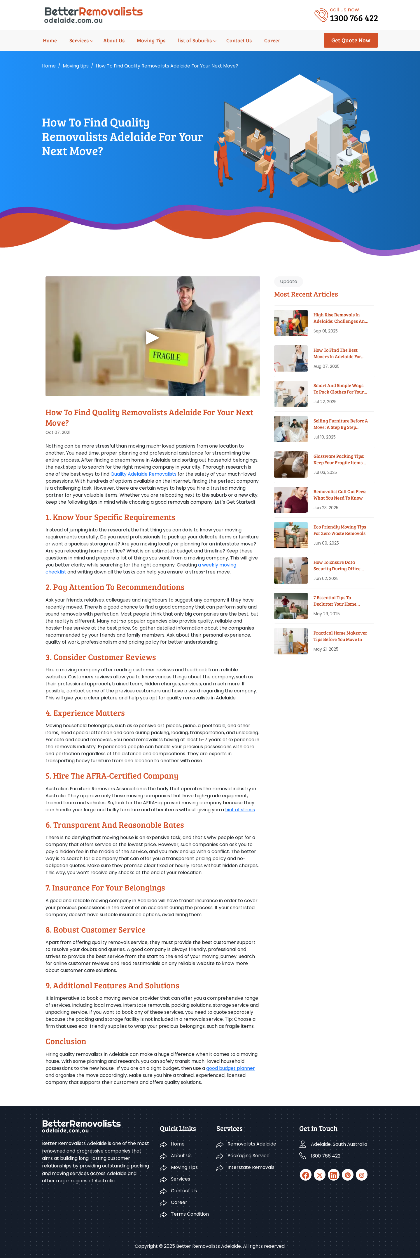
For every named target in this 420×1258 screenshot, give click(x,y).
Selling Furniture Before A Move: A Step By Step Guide (341, 424)
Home (49, 40)
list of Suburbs (191, 40)
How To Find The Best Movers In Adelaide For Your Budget (337, 353)
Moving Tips (148, 40)
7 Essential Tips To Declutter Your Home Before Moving (335, 600)
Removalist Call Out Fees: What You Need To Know (340, 494)
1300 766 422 (325, 1156)
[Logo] (93, 14)
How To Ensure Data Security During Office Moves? (337, 565)
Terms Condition (190, 1214)
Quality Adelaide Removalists (143, 474)
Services (77, 40)
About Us (111, 40)
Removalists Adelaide (252, 1144)
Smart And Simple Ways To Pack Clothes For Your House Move (339, 388)
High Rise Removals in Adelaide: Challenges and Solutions (341, 318)
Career (266, 40)
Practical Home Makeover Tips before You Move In (340, 636)
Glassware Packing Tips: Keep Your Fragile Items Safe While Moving (339, 459)
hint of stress (240, 809)
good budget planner (230, 1068)
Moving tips (76, 66)
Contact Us (234, 40)
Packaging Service (249, 1155)
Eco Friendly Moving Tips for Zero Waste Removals (340, 530)
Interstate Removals (251, 1167)
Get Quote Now (350, 40)
